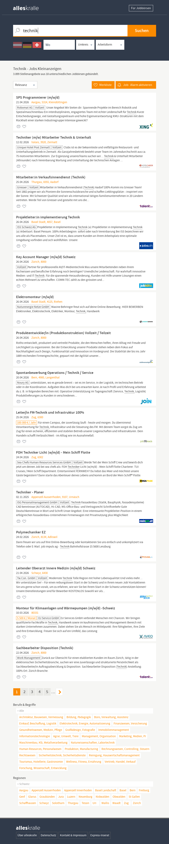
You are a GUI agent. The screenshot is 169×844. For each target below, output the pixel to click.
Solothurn (58, 803)
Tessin (85, 803)
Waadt (116, 803)
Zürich (137, 803)
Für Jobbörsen (141, 8)
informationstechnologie (34, 736)
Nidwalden (102, 797)
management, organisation (99, 736)
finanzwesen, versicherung (130, 723)
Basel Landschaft (105, 790)
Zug (126, 803)
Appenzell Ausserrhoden (46, 790)
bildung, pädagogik (79, 717)
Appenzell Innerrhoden (78, 790)
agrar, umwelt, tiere (65, 736)
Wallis (105, 803)
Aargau (23, 790)
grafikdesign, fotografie (80, 730)
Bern (132, 790)
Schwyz (44, 803)
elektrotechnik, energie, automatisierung (85, 723)
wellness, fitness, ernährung (83, 762)
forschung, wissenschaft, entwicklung (43, 768)
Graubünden (47, 797)
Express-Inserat (99, 835)
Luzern (71, 797)
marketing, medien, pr (132, 736)
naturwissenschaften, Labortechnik (93, 743)
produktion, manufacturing (81, 749)
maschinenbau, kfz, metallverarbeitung (43, 743)
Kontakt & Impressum (73, 835)
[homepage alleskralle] (29, 7)
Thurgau (73, 803)
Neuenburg (85, 797)
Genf (22, 797)
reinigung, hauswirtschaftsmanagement (114, 755)
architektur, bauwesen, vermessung (41, 717)
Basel (123, 790)
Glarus (32, 797)
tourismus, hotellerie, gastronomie (41, 762)
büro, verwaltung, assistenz (111, 717)
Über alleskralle (27, 835)
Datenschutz (48, 835)
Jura (61, 797)
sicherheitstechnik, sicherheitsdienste (62, 755)
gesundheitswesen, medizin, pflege (40, 730)
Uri (94, 803)
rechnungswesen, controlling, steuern (125, 749)
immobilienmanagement (113, 730)
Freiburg (144, 790)
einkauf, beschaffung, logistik (37, 723)
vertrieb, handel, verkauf (120, 762)
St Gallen (134, 797)
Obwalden (119, 797)
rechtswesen (27, 755)
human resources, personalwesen (40, 749)
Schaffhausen (27, 803)
